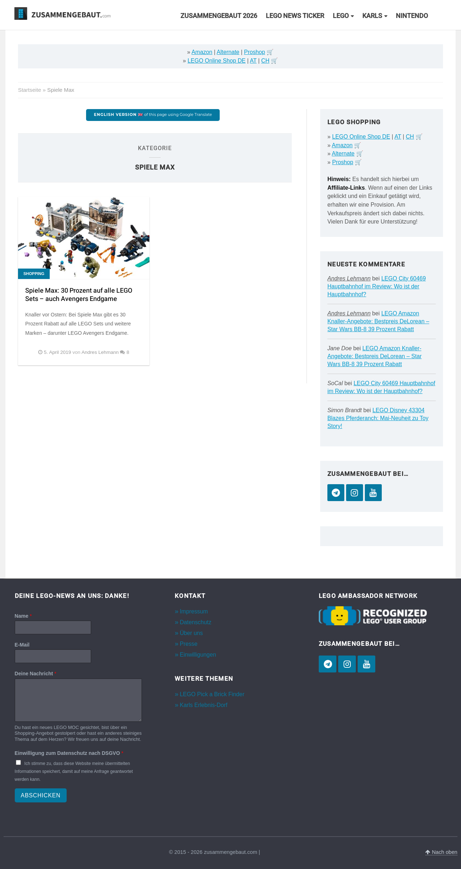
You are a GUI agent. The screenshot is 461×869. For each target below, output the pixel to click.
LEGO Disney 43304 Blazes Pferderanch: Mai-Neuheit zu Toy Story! (378, 418)
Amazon (202, 52)
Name (23, 616)
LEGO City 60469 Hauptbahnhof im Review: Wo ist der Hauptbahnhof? (376, 286)
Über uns (191, 633)
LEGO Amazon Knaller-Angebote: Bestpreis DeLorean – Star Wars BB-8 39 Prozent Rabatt (378, 321)
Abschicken (41, 795)
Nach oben (441, 852)
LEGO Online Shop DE (217, 61)
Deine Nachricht (36, 673)
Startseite (29, 90)
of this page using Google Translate (153, 114)
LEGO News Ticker (295, 15)
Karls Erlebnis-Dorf (203, 705)
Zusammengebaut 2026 (218, 15)
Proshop (254, 52)
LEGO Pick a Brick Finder (212, 694)
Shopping (33, 273)
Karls (372, 15)
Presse (188, 644)
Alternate (228, 52)
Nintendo (412, 15)
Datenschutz (195, 622)
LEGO (341, 15)
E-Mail (22, 645)
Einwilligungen (198, 655)
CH (265, 61)
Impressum (194, 611)
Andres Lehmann (349, 278)
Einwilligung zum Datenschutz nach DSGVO (69, 753)
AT (253, 61)
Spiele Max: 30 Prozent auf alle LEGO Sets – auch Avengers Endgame (78, 295)
